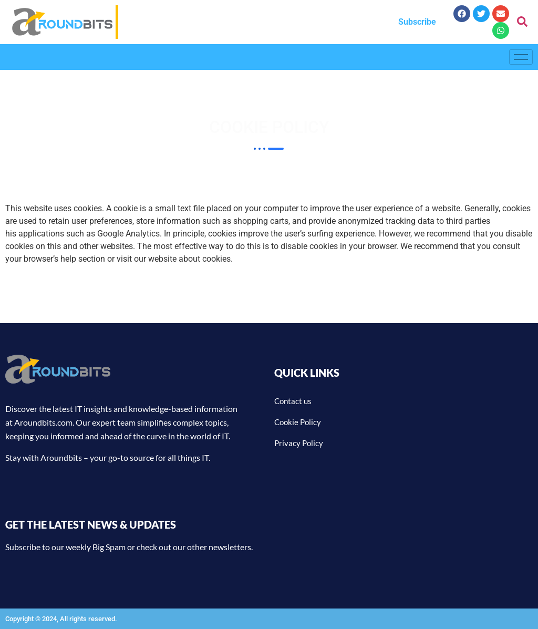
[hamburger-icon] (521, 57)
